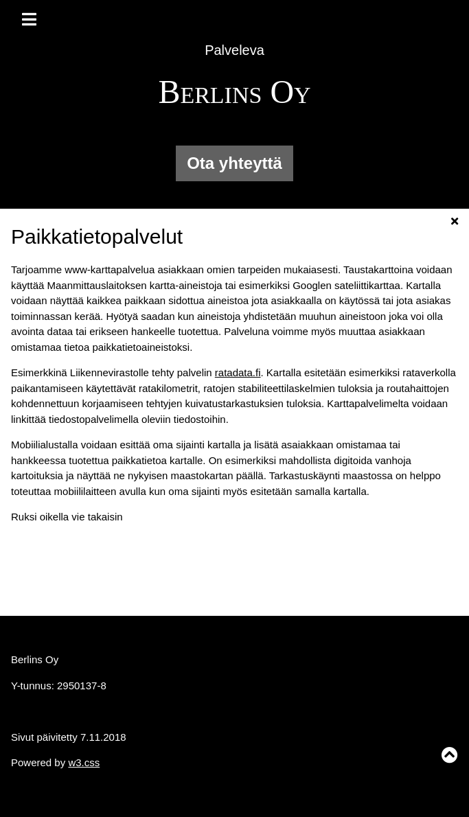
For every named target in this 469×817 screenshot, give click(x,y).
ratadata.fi (238, 372)
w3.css (84, 762)
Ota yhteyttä (234, 163)
